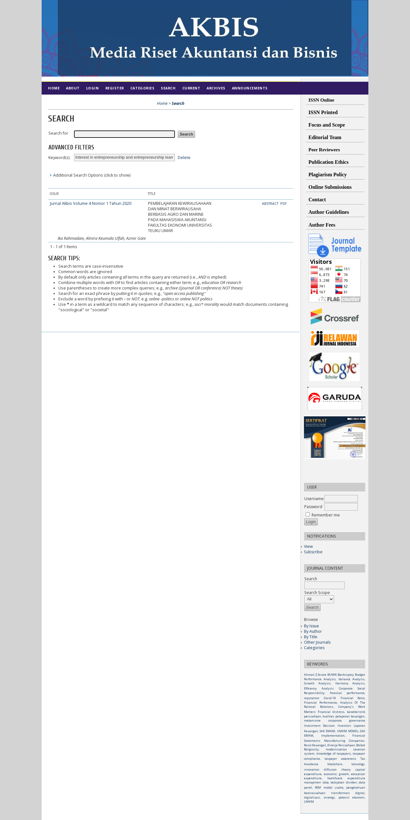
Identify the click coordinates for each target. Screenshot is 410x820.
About (73, 88)
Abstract (270, 203)
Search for (58, 133)
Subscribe (313, 552)
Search (168, 88)
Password (313, 506)
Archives (216, 88)
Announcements (250, 88)
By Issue (311, 626)
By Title (310, 637)
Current (191, 88)
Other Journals (317, 642)
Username (314, 498)
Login (92, 88)
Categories (314, 647)
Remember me (326, 515)
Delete (184, 157)
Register (114, 88)
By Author (313, 631)
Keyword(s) (59, 157)
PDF (283, 203)
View (308, 546)
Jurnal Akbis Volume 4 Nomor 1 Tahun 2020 (90, 203)
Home (54, 88)
